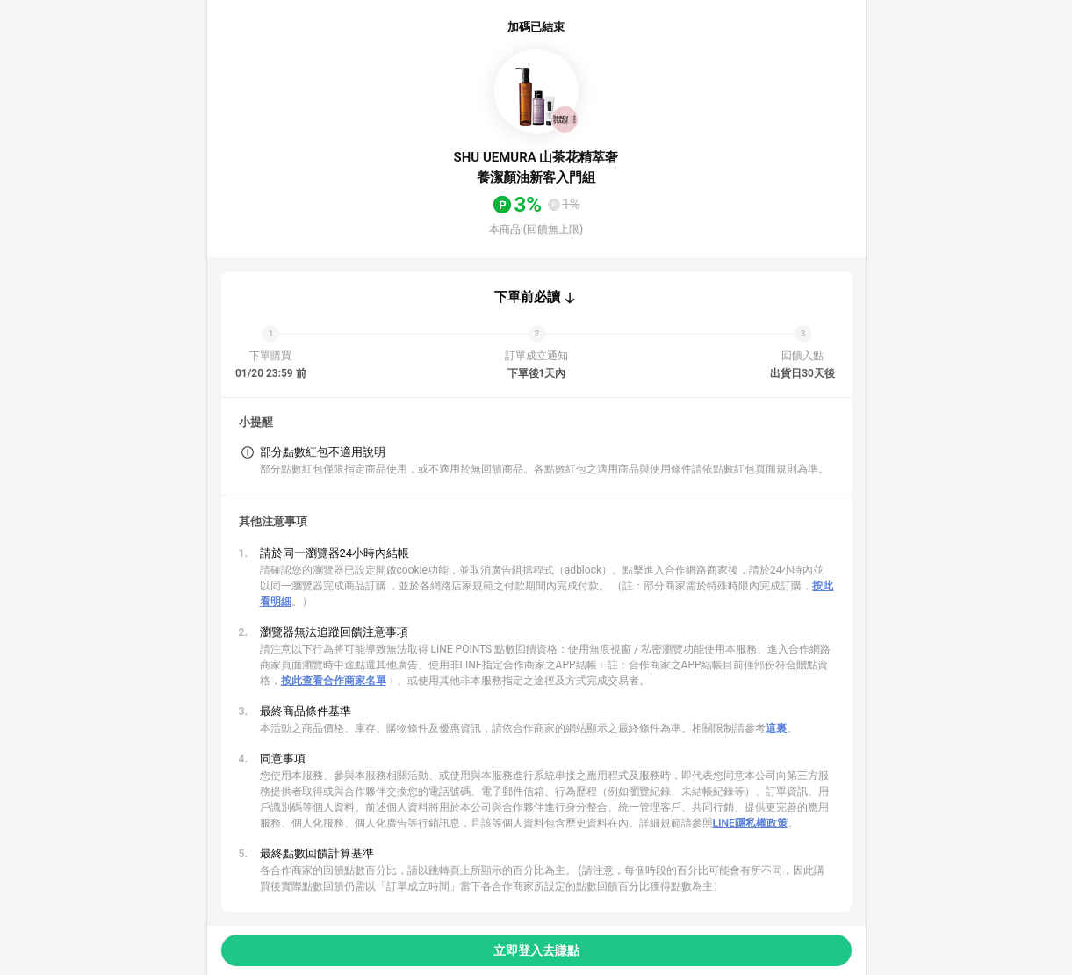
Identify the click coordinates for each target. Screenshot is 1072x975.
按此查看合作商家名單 (333, 681)
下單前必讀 (527, 297)
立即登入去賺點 (536, 950)
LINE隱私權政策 (750, 823)
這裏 (776, 728)
